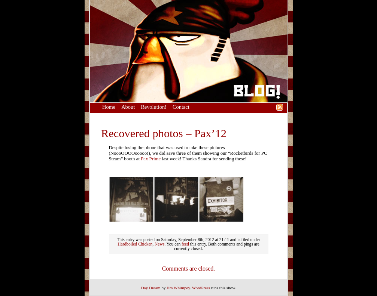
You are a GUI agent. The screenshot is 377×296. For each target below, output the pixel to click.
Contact (181, 107)
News (159, 244)
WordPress (201, 288)
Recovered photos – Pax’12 (163, 133)
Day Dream (151, 288)
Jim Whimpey (178, 288)
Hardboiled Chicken (135, 244)
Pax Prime (151, 158)
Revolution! (154, 107)
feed (185, 244)
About (128, 107)
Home (108, 107)
